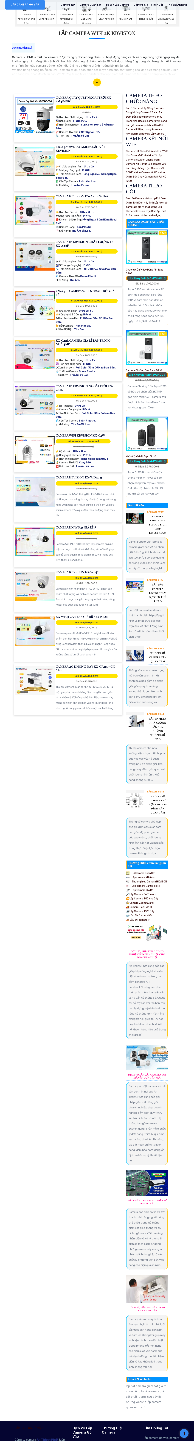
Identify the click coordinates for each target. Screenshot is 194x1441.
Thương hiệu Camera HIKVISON (146, 881)
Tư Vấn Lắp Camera (118, 4)
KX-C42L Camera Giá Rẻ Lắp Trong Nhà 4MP (83, 342)
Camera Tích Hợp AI (139, 907)
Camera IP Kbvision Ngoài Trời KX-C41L (84, 388)
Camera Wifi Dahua (136, 163)
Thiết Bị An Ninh (177, 4)
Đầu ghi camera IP (138, 919)
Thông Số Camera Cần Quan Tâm (158, 657)
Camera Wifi (68, 4)
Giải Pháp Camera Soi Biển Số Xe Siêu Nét (147, 1202)
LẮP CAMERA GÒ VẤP (25, 4)
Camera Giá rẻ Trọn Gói (148, 4)
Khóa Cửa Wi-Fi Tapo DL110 (141, 456)
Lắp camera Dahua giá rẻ (143, 885)
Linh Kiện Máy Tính (143, 202)
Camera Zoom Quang (140, 902)
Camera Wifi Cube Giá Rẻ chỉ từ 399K (147, 151)
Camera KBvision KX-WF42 (77, 572)
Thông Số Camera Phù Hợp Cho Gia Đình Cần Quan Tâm (157, 804)
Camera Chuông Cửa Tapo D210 (144, 370)
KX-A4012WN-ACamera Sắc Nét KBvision (80, 148)
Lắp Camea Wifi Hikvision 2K (141, 155)
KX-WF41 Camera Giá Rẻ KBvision (82, 617)
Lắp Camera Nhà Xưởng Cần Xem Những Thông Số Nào (157, 729)
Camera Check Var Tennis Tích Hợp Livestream (158, 524)
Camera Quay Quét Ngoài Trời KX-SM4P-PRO (84, 99)
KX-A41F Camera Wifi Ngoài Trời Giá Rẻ (85, 293)
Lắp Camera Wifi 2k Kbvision (97, 33)
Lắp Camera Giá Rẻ (139, 890)
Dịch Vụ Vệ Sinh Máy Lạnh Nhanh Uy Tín (147, 1309)
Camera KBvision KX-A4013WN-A (82, 196)
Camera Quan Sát (90, 4)
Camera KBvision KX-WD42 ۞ (79, 477)
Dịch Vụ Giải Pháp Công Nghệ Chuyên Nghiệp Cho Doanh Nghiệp (147, 954)
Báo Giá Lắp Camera (152, 133)
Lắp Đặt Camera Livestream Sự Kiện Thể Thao (157, 593)
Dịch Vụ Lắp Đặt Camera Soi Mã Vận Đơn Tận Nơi (147, 1076)
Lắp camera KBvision (140, 877)
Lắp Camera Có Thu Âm (141, 894)
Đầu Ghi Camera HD (139, 915)
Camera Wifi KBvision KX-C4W (80, 435)
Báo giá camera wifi (149, 121)
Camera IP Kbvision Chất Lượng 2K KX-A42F (85, 243)
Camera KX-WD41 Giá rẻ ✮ (76, 527)
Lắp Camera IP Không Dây (142, 898)
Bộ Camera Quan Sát (141, 873)
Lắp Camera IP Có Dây (140, 911)
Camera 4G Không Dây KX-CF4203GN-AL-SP (86, 668)
